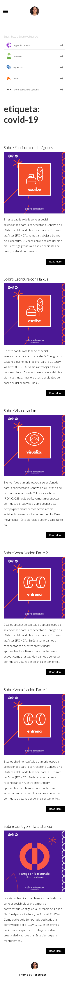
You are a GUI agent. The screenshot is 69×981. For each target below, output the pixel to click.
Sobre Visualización (20, 410)
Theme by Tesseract (32, 974)
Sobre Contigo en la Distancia (28, 826)
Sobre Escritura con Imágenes (28, 147)
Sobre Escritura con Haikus (26, 279)
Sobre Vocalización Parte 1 (26, 689)
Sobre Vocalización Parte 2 (26, 552)
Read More (55, 261)
